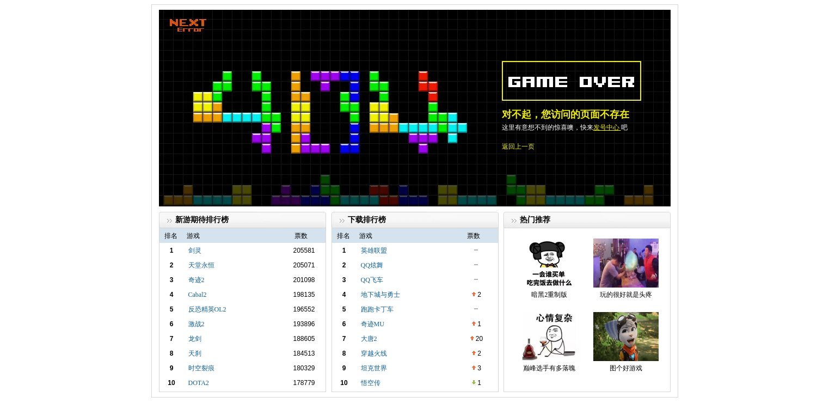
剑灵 (194, 250)
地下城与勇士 (380, 294)
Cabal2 (197, 294)
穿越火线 (374, 353)
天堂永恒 (201, 265)
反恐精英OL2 (207, 309)
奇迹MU (372, 324)
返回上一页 (518, 146)
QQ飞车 (372, 280)
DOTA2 (198, 383)
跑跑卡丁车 (377, 309)
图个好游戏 (626, 368)
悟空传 (370, 383)
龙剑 (194, 339)
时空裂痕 (201, 368)
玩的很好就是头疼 (626, 294)
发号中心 (607, 127)
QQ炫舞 (372, 265)
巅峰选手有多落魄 (549, 368)
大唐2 (369, 339)
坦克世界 (374, 368)
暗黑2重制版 (549, 294)
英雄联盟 (374, 250)
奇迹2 (196, 280)
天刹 (194, 353)
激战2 (196, 324)
